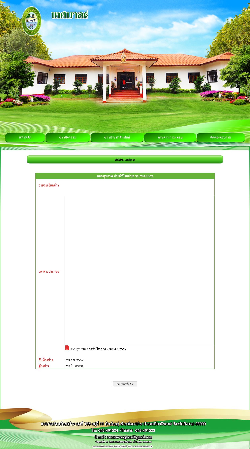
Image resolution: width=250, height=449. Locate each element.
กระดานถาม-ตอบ (170, 137)
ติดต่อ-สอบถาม (220, 137)
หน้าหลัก (25, 137)
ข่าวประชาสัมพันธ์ (117, 137)
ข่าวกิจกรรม (67, 137)
